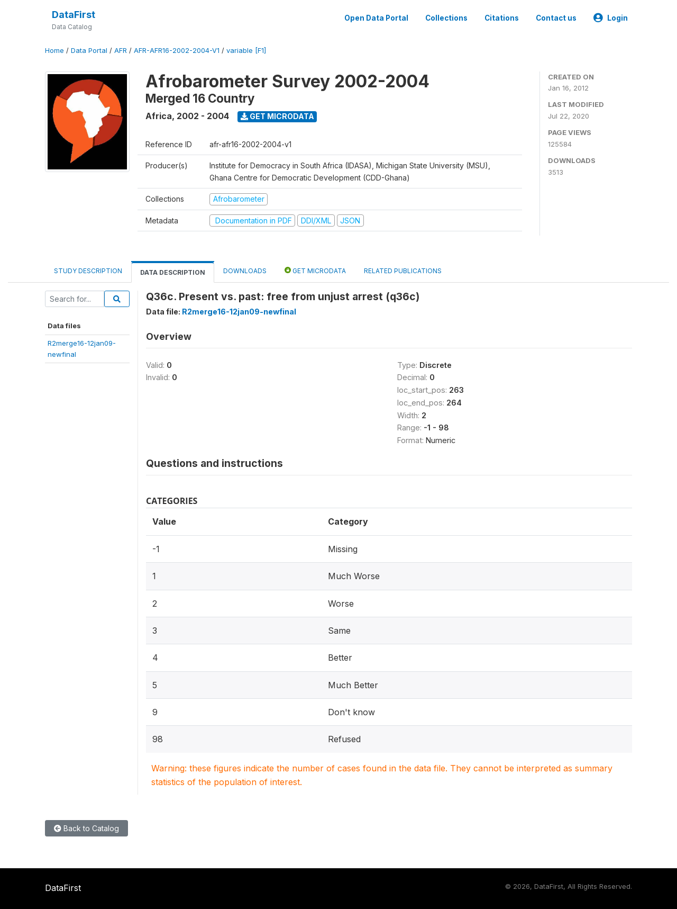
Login (610, 18)
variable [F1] (246, 51)
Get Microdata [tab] (315, 270)
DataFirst (73, 14)
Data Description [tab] (172, 272)
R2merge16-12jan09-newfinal (239, 311)
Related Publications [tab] (403, 271)
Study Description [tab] (88, 271)
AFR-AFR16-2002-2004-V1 (176, 51)
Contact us (556, 18)
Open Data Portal (376, 18)
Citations (501, 18)
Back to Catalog (86, 828)
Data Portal (89, 51)
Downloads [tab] (245, 271)
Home (54, 51)
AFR (120, 51)
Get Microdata (277, 116)
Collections (446, 18)
